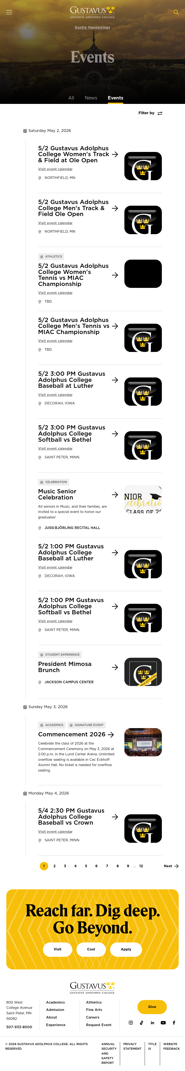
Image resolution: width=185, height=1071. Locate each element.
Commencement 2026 (72, 735)
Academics (55, 1002)
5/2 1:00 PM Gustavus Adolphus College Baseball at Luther (71, 553)
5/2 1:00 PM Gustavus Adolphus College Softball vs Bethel (71, 606)
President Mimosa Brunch (65, 667)
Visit (57, 949)
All (71, 98)
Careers (92, 1017)
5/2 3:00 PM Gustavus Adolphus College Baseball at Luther (71, 380)
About (51, 1017)
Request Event (99, 1025)
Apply (126, 949)
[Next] (171, 866)
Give (152, 1007)
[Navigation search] (176, 12)
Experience (55, 1025)
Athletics (94, 1002)
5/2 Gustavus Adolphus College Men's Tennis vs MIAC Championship (73, 326)
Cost (91, 949)
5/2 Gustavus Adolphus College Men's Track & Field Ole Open (73, 208)
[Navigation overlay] (9, 12)
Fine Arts (94, 1010)
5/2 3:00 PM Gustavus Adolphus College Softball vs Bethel (71, 434)
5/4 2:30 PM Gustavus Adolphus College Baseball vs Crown (71, 817)
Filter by (146, 113)
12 (142, 866)
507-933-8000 (19, 1027)
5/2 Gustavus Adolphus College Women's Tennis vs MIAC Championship (73, 275)
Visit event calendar (55, 169)
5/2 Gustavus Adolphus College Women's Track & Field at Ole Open (73, 155)
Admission (55, 1010)
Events (115, 98)
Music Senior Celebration (57, 495)
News (91, 98)
